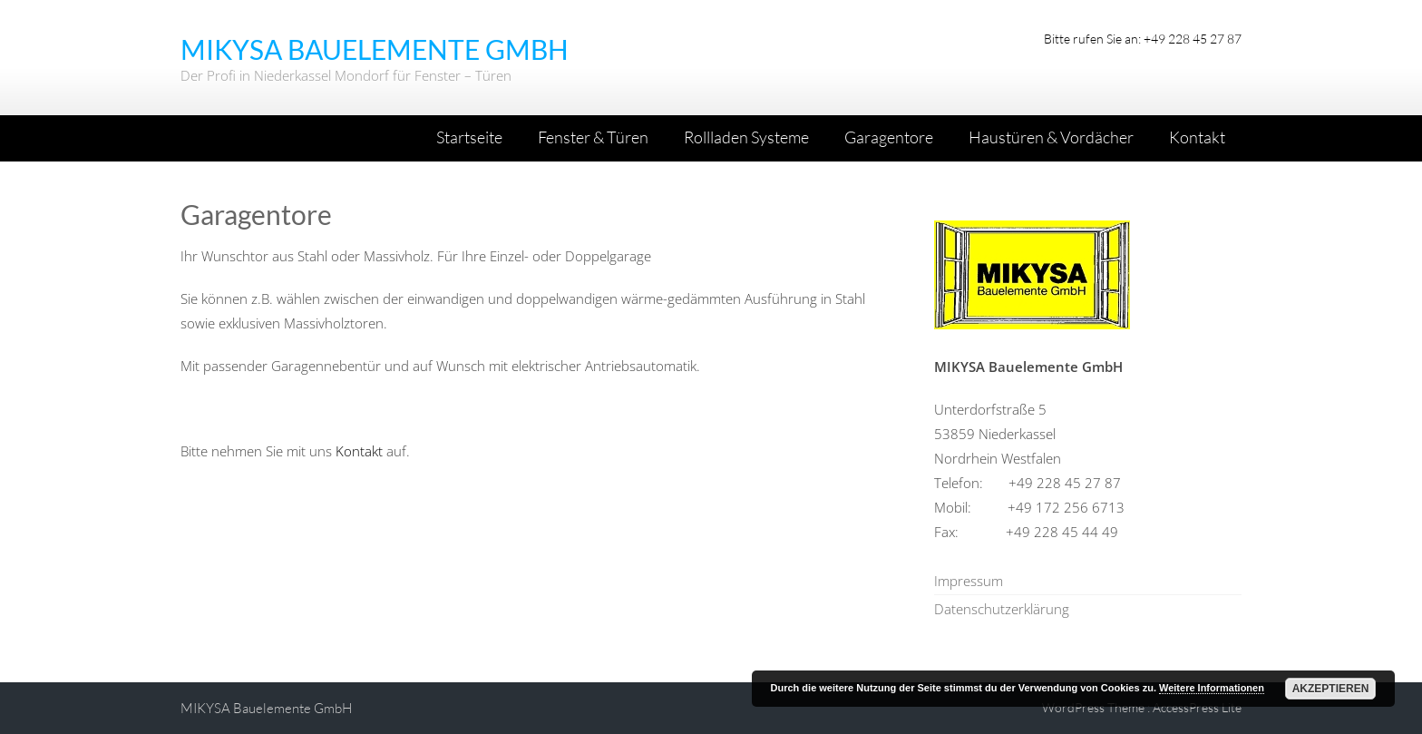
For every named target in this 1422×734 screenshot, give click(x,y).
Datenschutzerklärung (1001, 609)
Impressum (968, 581)
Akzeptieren (1330, 688)
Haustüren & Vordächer (1051, 137)
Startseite (469, 137)
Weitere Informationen (1211, 687)
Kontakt (1197, 137)
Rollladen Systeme (746, 137)
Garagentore (888, 137)
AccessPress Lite (1197, 707)
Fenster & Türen (593, 137)
